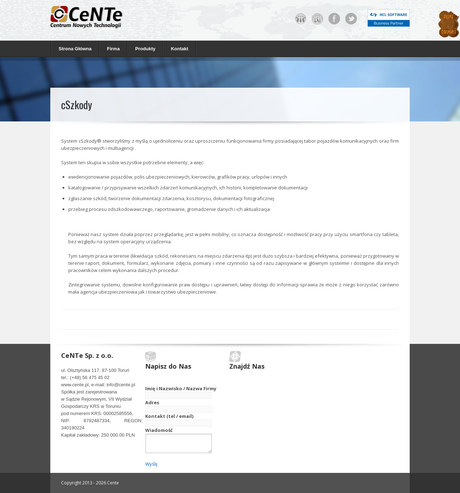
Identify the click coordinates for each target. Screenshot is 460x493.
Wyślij (151, 464)
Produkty (143, 48)
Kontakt (179, 48)
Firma (112, 48)
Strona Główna (75, 48)
